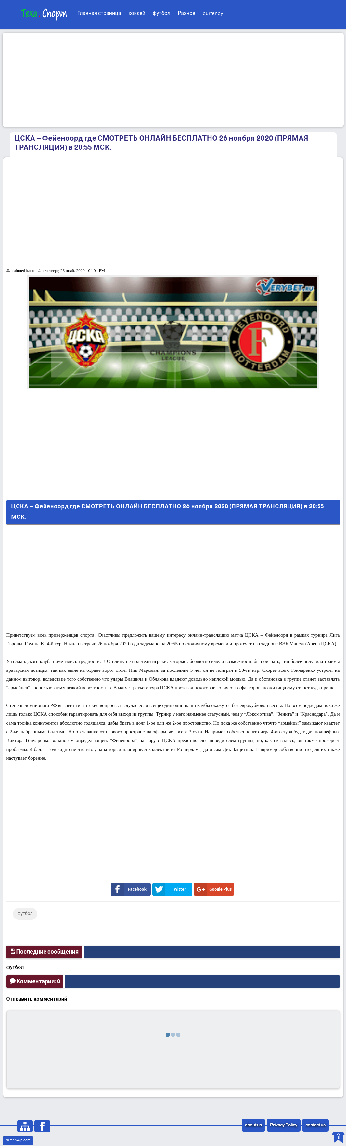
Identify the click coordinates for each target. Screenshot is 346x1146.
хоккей (136, 13)
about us (253, 1125)
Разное (186, 13)
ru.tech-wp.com (18, 1140)
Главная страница (99, 13)
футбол (161, 13)
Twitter (170, 889)
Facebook (130, 889)
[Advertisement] (173, 79)
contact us (315, 1125)
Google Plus (214, 889)
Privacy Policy (283, 1125)
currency (213, 13)
